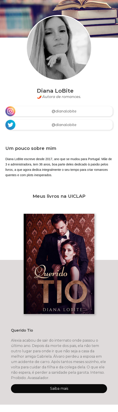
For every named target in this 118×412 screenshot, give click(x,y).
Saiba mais (59, 388)
